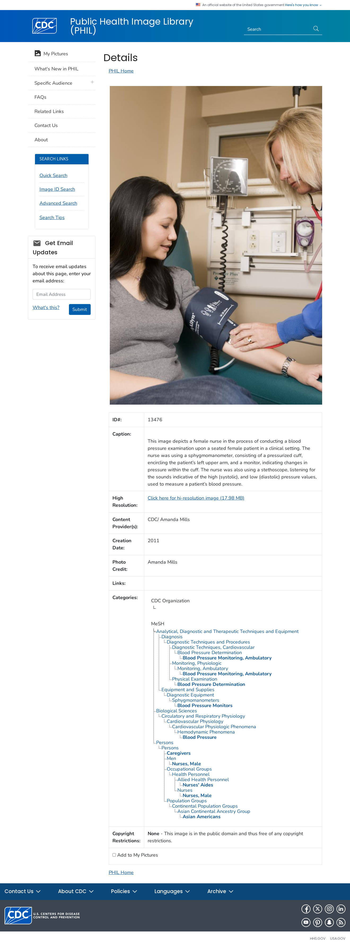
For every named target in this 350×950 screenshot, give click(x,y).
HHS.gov (318, 938)
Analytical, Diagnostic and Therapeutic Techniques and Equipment (227, 631)
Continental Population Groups (205, 806)
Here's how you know (303, 5)
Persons (164, 742)
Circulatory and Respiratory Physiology (203, 716)
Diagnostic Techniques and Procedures (208, 642)
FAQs (40, 97)
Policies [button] (124, 891)
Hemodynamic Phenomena (206, 732)
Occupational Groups (189, 769)
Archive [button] (220, 891)
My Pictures (51, 54)
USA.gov (337, 938)
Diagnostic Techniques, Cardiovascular (213, 647)
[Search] (277, 29)
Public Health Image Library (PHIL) (131, 26)
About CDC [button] (76, 891)
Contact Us (46, 125)
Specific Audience (53, 83)
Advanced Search (58, 203)
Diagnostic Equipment (190, 695)
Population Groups (187, 801)
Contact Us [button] (23, 891)
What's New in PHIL (56, 69)
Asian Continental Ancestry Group (213, 811)
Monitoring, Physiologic (196, 663)
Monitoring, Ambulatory (202, 668)
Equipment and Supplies (188, 689)
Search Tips (52, 217)
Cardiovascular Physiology (195, 721)
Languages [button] (172, 891)
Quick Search (53, 175)
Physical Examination (194, 679)
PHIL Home (121, 71)
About (41, 140)
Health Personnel (190, 774)
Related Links (49, 111)
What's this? (46, 307)
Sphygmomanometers (195, 700)
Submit (79, 309)
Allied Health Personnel (203, 779)
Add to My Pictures (137, 855)
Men (171, 758)
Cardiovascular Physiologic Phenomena (214, 726)
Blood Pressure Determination (209, 652)
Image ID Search (57, 189)
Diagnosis (172, 637)
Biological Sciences (176, 711)
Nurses (184, 790)
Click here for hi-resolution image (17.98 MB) (196, 498)
